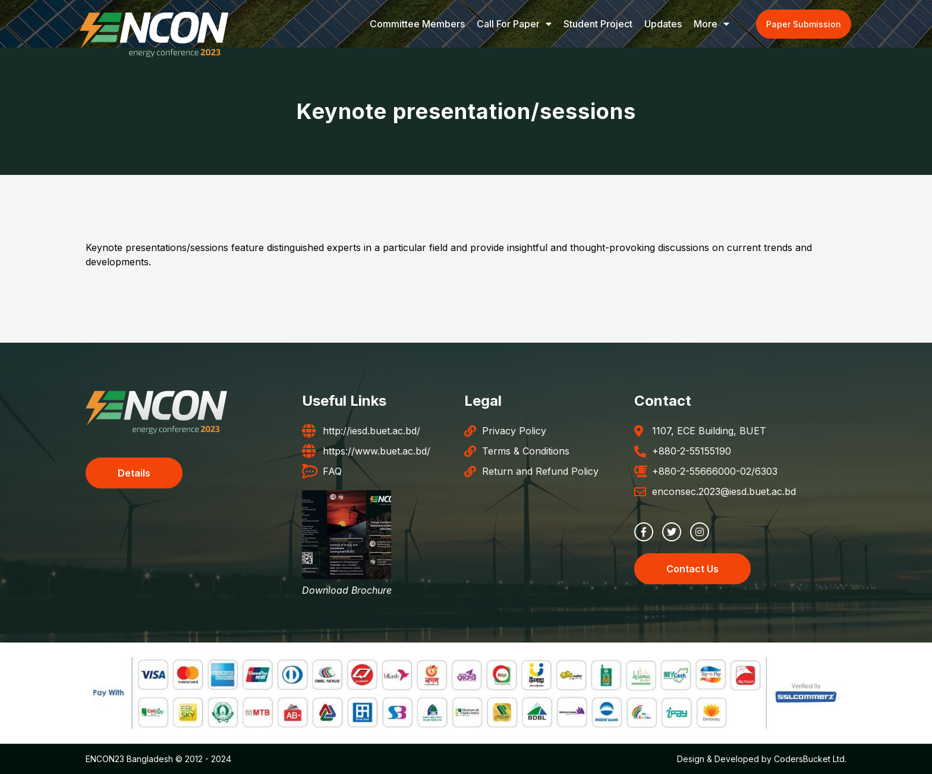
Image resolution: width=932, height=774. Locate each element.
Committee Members (417, 24)
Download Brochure (347, 590)
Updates (663, 24)
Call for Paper (514, 23)
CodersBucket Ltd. (810, 759)
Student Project (597, 24)
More (711, 23)
